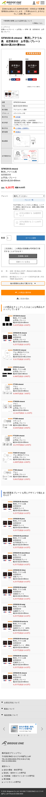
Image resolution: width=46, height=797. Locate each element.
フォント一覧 (29, 200)
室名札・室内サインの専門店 (15, 773)
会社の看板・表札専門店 (13, 770)
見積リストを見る (23, 262)
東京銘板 (7, 779)
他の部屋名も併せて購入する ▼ (23, 283)
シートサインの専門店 (12, 782)
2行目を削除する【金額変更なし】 (30, 214)
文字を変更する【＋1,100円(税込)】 (30, 223)
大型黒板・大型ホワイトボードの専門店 (19, 776)
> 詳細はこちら (37, 23)
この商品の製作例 (23, 292)
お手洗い (20, 29)
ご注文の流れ (23, 299)
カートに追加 (31, 238)
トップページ (5, 27)
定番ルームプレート (7, 29)
